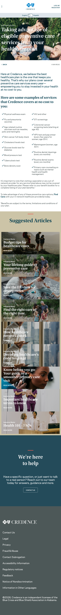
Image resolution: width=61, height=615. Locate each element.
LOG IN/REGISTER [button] (56, 6)
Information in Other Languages (19, 587)
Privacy (7, 544)
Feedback (8, 575)
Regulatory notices (13, 569)
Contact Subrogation (14, 557)
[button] (1, 6)
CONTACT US (30, 490)
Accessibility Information (16, 563)
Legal (5, 538)
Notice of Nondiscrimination (17, 581)
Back (4, 64)
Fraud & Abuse (10, 550)
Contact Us (9, 532)
